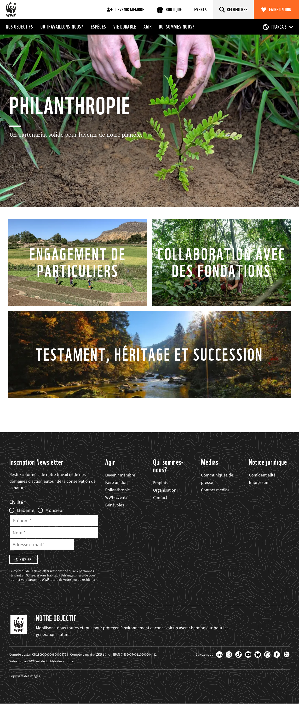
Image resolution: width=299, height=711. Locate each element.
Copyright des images (24, 683)
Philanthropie (117, 497)
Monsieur (54, 517)
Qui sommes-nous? (177, 27)
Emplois (160, 490)
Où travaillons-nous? (62, 27)
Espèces (98, 27)
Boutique (169, 10)
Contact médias (215, 497)
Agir (148, 27)
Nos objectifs (19, 27)
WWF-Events (116, 504)
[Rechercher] (233, 9)
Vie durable (124, 27)
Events (200, 9)
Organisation (164, 497)
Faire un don (280, 9)
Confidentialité (262, 482)
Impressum (259, 489)
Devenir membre (125, 9)
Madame (25, 517)
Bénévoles (114, 512)
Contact (160, 504)
